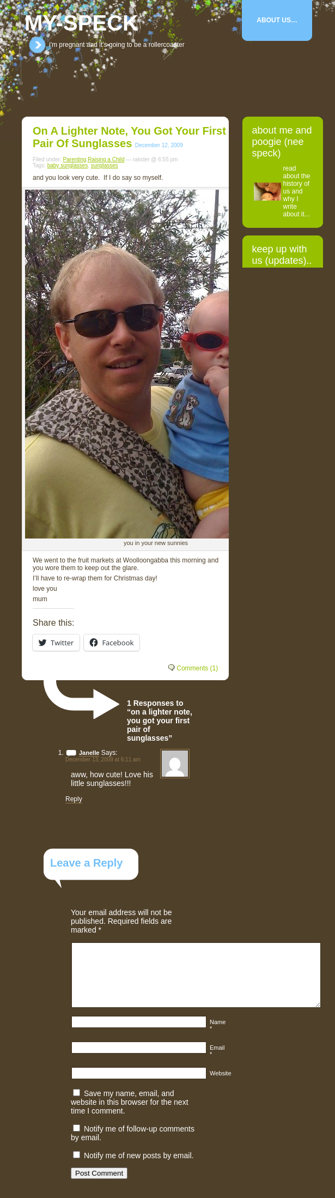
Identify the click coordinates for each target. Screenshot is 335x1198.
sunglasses (104, 165)
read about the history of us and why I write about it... (296, 191)
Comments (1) (197, 668)
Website (221, 1073)
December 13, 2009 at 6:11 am (103, 760)
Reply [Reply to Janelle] (73, 799)
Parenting (75, 159)
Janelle (89, 752)
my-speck (81, 23)
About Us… (277, 20)
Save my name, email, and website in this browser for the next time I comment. (129, 1102)
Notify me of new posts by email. (139, 1155)
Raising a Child (106, 159)
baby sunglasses (67, 165)
